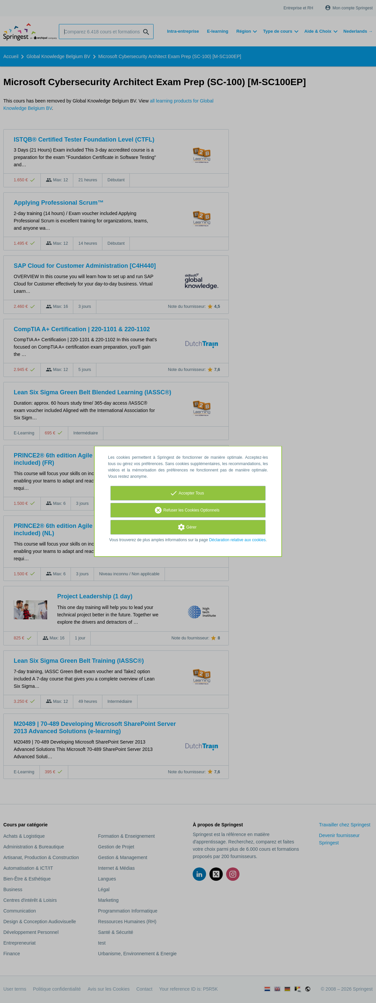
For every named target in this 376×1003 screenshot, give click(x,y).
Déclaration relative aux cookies (237, 540)
